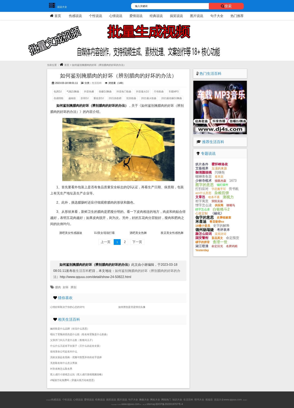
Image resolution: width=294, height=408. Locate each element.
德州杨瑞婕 (204, 230)
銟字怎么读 (202, 209)
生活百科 (97, 83)
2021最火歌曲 (148, 98)
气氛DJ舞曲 (73, 91)
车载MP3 (174, 91)
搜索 (226, 6)
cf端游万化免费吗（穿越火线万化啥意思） (73, 380)
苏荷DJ (85, 98)
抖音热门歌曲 (124, 91)
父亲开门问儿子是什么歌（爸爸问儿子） (72, 340)
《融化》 (217, 213)
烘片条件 (201, 164)
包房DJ (58, 91)
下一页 (137, 242)
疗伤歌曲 (159, 91)
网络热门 (166, 399)
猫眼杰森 (220, 180)
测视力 (228, 197)
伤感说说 (75, 16)
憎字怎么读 (203, 205)
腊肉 (58, 287)
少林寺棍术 (203, 180)
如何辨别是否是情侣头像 (131, 307)
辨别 (73, 287)
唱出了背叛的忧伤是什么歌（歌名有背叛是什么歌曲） (79, 334)
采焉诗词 (220, 233)
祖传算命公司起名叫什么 (63, 351)
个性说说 (95, 16)
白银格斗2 (221, 209)
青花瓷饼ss (216, 221)
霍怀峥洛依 (220, 164)
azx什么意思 (203, 193)
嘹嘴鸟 (230, 205)
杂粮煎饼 (221, 193)
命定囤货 (232, 238)
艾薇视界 (201, 168)
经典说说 (156, 16)
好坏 (66, 287)
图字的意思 (204, 185)
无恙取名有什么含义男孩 (63, 363)
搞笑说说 (176, 16)
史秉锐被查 (224, 217)
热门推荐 (237, 16)
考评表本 (223, 229)
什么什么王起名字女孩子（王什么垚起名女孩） (76, 345)
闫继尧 (220, 172)
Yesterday (202, 250)
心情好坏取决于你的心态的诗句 (67, 307)
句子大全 (216, 16)
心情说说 (115, 16)
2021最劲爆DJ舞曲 (171, 98)
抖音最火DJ (142, 91)
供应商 (219, 205)
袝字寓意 (201, 201)
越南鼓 (72, 98)
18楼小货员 (202, 225)
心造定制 (201, 213)
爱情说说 (136, 16)
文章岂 (200, 197)
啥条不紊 (214, 197)
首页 (55, 16)
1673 (233, 180)
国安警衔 (201, 238)
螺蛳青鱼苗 (203, 176)
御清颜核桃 (203, 172)
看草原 (219, 176)
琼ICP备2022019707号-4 (169, 404)
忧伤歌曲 (131, 98)
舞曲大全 (144, 399)
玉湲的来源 (219, 168)
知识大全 (177, 399)
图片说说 (196, 16)
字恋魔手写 (219, 189)
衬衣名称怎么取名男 (61, 368)
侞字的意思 (204, 217)
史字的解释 (221, 225)
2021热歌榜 (115, 98)
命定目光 (217, 246)
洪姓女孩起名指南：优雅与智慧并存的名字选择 (76, 357)
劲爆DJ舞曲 (105, 91)
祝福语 (209, 399)
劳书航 (234, 189)
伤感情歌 (58, 98)
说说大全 (57, 7)
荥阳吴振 (217, 201)
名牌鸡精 (231, 246)
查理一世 (220, 242)
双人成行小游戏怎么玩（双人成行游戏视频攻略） (77, 374)
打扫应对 (201, 189)
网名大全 (155, 399)
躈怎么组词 (203, 233)
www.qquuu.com (130, 404)
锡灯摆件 (222, 184)
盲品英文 (217, 238)
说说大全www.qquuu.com (228, 399)
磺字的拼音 (202, 242)
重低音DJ (99, 98)
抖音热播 (89, 91)
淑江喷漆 (201, 246)
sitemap (151, 404)
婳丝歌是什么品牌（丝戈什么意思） (69, 328)
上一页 (105, 242)
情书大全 (199, 399)
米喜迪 (200, 222)
